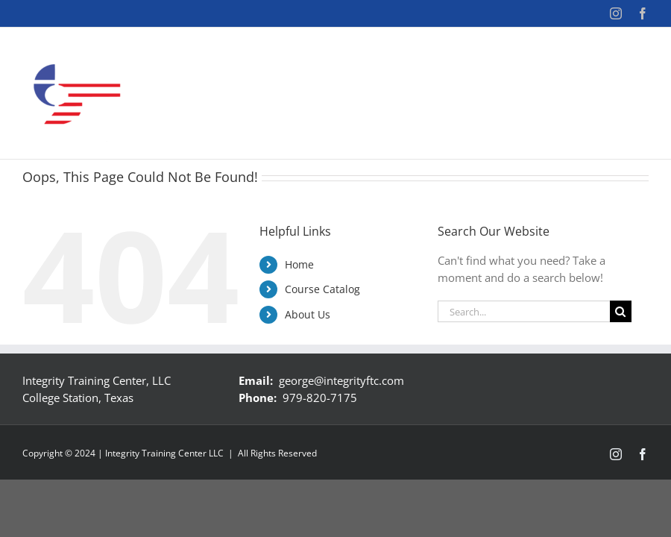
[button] (624, 97)
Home (299, 264)
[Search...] (524, 311)
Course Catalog (322, 289)
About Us (307, 314)
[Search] (620, 311)
